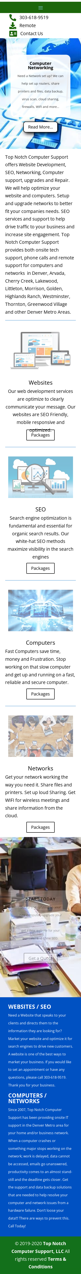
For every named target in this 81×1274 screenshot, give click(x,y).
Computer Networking (40, 65)
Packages (40, 435)
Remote (27, 25)
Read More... (40, 127)
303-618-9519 (33, 17)
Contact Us (31, 33)
